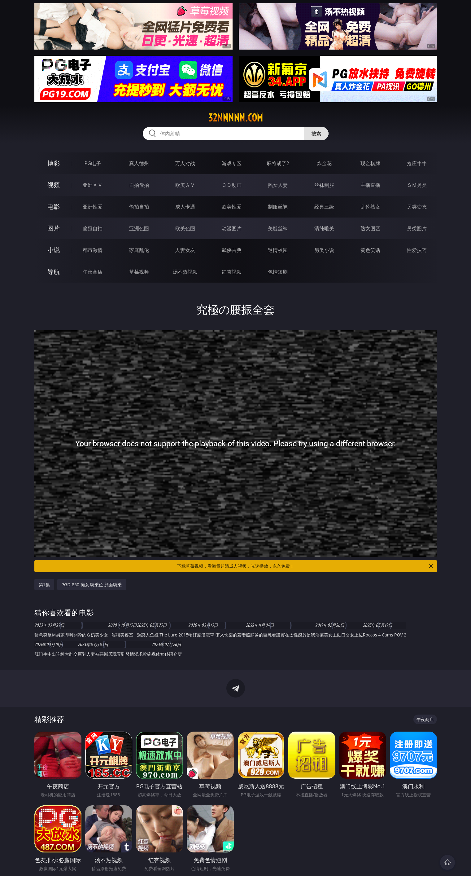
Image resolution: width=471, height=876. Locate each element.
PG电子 (93, 163)
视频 (53, 185)
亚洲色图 (139, 228)
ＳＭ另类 (417, 185)
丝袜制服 (324, 185)
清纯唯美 (324, 228)
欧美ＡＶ (185, 185)
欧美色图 (185, 228)
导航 (53, 271)
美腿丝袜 (278, 228)
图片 (53, 228)
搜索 (316, 133)
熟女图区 (370, 228)
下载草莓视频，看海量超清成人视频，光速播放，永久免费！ (305, 566)
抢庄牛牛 (417, 163)
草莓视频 (139, 271)
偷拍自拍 (139, 206)
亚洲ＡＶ (92, 185)
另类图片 (417, 228)
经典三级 (324, 206)
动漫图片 (232, 228)
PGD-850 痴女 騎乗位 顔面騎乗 (92, 585)
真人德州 (139, 163)
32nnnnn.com (235, 118)
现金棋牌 (370, 163)
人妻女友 (185, 250)
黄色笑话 (370, 250)
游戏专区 (232, 163)
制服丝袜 (278, 206)
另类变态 (417, 206)
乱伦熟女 (370, 206)
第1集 (44, 585)
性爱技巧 (417, 250)
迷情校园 (278, 250)
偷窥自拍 (92, 228)
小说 (53, 250)
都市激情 (92, 250)
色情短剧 (278, 271)
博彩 (53, 163)
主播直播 (370, 185)
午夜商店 (92, 271)
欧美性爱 (232, 206)
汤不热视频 (185, 271)
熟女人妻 (278, 185)
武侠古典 (232, 250)
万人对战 (185, 163)
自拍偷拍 (139, 185)
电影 (53, 206)
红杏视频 (232, 271)
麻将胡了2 (278, 163)
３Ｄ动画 (232, 185)
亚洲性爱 (92, 206)
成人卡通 (185, 206)
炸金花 (324, 163)
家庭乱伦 (139, 250)
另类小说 (324, 250)
